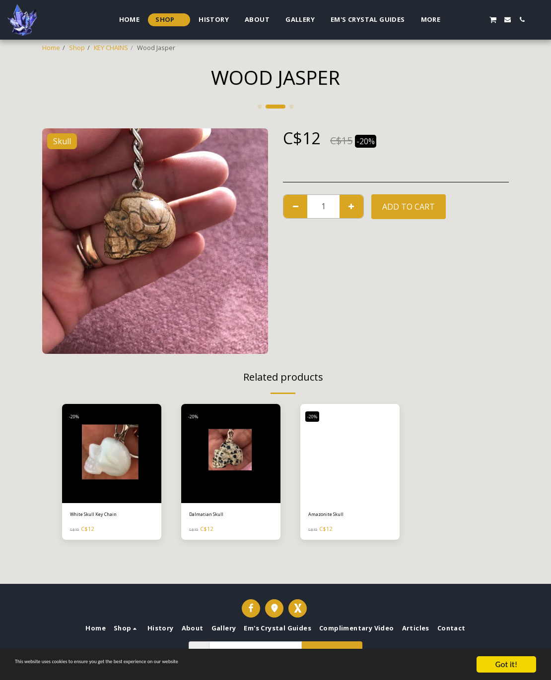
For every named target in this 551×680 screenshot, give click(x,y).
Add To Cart (408, 206)
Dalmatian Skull (211, 515)
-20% (76, 416)
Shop (77, 47)
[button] (464, 19)
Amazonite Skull (332, 515)
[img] (111, 453)
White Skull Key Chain (102, 515)
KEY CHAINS (111, 47)
